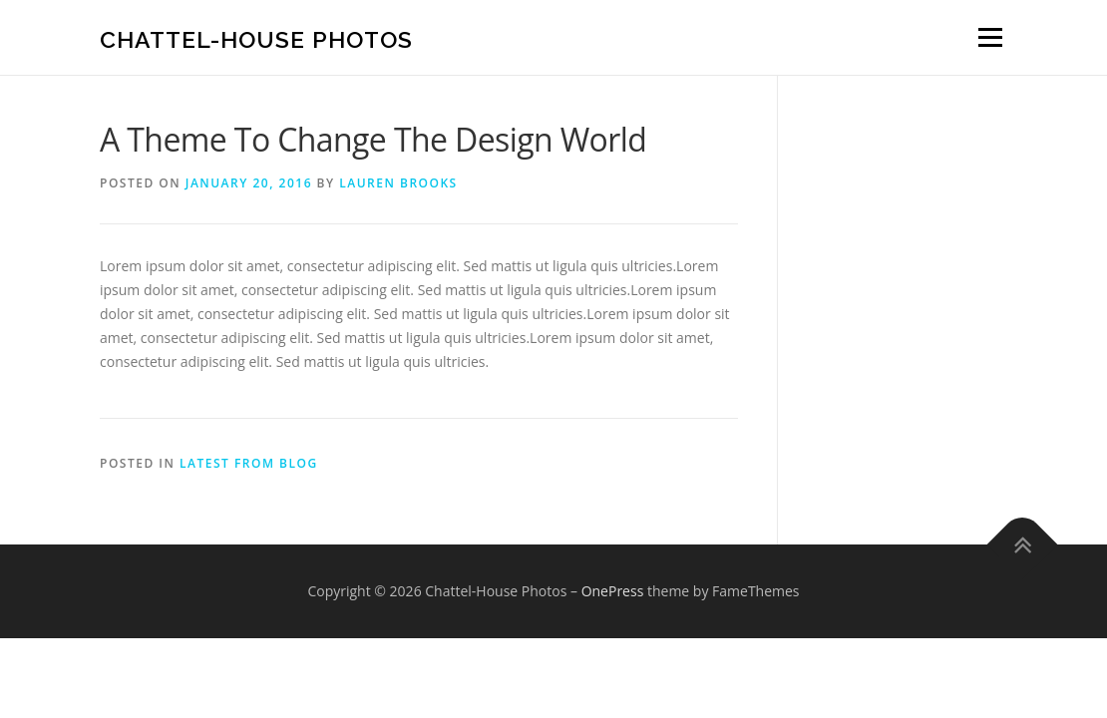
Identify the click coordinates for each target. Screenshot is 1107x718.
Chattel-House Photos (256, 39)
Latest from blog (249, 463)
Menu (989, 37)
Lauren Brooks (398, 183)
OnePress (612, 590)
